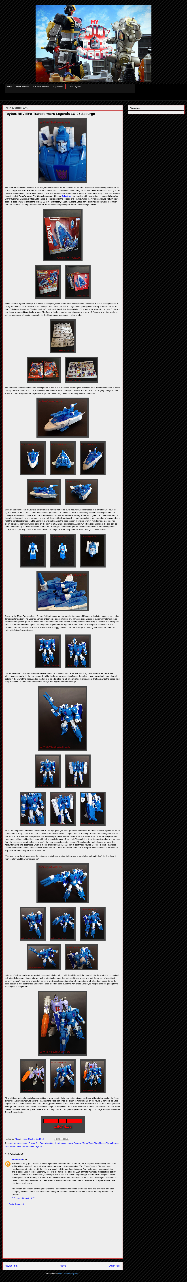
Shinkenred (17, 1159)
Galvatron (66, 196)
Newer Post (11, 1265)
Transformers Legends (32, 1146)
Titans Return (112, 1143)
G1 (37, 1143)
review (70, 1143)
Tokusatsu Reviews (41, 86)
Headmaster (60, 1143)
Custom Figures (74, 86)
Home (9, 86)
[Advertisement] (62, 1234)
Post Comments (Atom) (68, 1274)
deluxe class (15, 1143)
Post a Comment (16, 1204)
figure (25, 1143)
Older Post (114, 1265)
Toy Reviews (58, 86)
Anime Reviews (22, 86)
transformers (15, 1146)
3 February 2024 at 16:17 (23, 1198)
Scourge (77, 1143)
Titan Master (99, 1143)
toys (7, 1146)
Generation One (47, 1143)
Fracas (32, 1143)
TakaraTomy (87, 1143)
